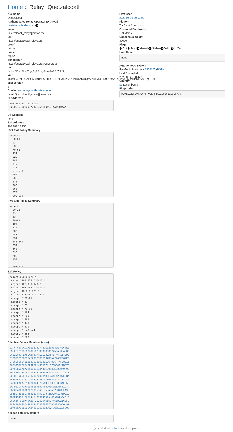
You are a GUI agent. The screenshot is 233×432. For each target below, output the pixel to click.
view (45, 342)
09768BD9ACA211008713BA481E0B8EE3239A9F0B (39, 369)
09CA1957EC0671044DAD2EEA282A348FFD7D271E (39, 372)
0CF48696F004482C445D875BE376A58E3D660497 (39, 404)
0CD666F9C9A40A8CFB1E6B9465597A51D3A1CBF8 (39, 401)
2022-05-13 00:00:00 (131, 17)
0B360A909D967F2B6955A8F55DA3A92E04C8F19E (39, 390)
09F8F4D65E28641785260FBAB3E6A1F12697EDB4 (39, 376)
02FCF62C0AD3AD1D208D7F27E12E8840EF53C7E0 (39, 347)
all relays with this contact (36, 90)
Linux (140, 25)
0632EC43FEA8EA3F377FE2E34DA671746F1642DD (39, 354)
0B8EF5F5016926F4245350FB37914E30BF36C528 (39, 397)
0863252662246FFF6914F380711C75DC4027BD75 (39, 365)
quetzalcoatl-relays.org (21, 25)
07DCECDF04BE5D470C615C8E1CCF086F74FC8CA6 (39, 362)
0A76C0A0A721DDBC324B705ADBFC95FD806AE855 (39, 383)
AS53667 (150, 69)
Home (15, 7)
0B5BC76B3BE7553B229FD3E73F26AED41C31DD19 (39, 393)
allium (115, 428)
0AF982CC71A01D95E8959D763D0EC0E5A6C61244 (39, 386)
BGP (160, 69)
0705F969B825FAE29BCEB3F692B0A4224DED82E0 (39, 358)
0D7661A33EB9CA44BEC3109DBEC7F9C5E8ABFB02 (39, 408)
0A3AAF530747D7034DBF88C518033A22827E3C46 (39, 379)
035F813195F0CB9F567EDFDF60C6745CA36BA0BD (39, 351)
